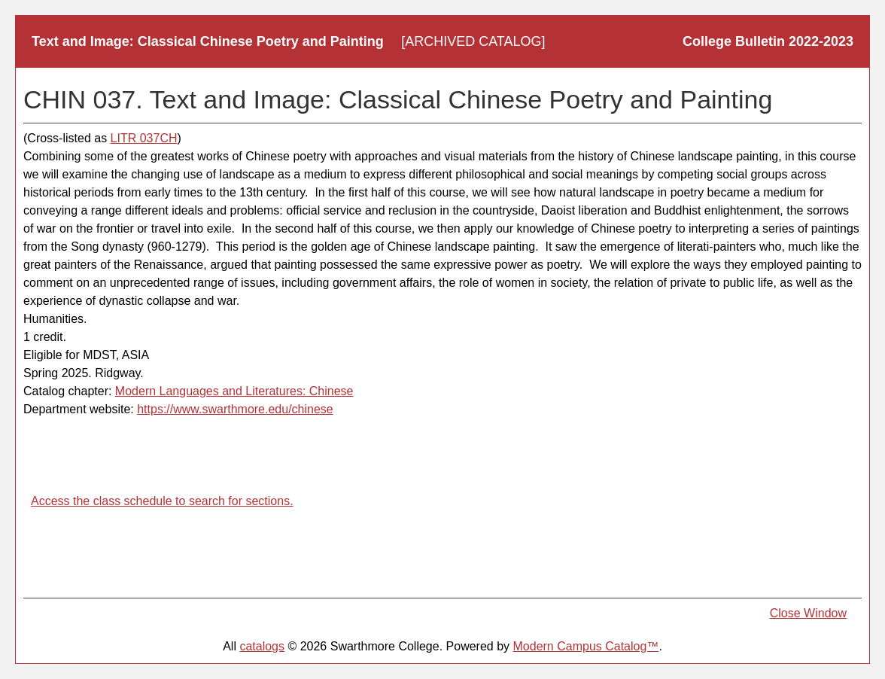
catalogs (261, 646)
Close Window (808, 613)
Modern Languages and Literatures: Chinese (234, 391)
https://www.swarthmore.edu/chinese (235, 409)
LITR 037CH (144, 138)
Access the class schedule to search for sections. (162, 501)
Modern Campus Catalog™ (586, 646)
